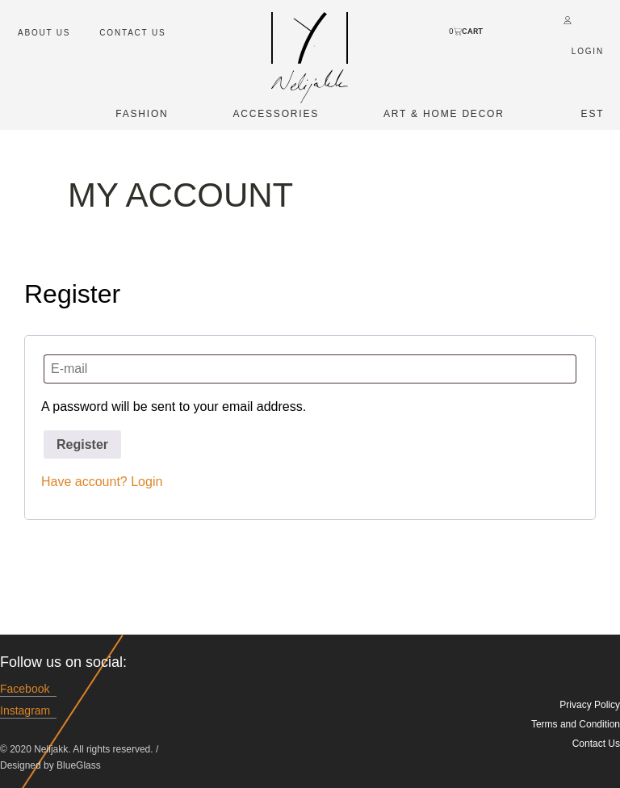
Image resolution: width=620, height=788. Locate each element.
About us (44, 32)
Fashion (141, 113)
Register (82, 444)
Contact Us (132, 32)
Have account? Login (101, 481)
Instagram (25, 711)
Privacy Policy (589, 704)
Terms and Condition (575, 724)
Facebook (24, 689)
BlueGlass (79, 765)
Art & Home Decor (444, 113)
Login (588, 51)
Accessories (276, 113)
